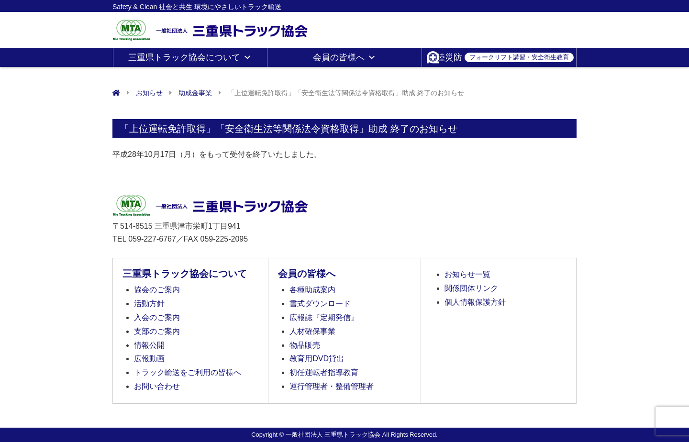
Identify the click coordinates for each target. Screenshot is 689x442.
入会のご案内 (157, 317)
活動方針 (149, 303)
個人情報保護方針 (475, 302)
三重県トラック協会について (190, 57)
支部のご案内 (157, 331)
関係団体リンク (471, 288)
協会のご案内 (157, 290)
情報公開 (149, 345)
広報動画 (149, 358)
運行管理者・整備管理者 (331, 386)
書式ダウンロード (320, 303)
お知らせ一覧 (467, 274)
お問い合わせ (157, 386)
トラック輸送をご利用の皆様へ (187, 372)
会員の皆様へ (344, 57)
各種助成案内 (312, 290)
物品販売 (304, 345)
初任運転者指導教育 (323, 372)
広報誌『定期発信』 (323, 317)
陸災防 (505, 57)
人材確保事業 (312, 331)
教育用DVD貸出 (316, 358)
